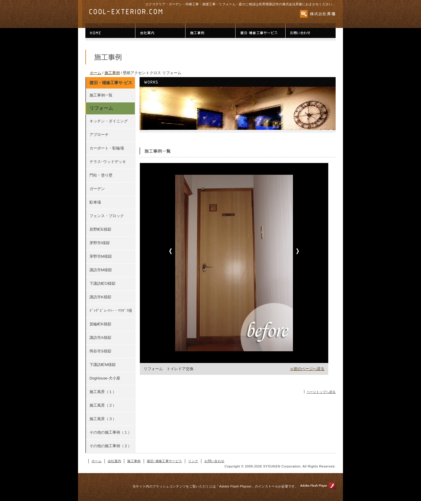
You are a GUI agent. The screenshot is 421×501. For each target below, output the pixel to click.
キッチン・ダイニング (108, 121)
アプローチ (99, 134)
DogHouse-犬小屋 (104, 378)
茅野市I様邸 (99, 243)
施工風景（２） (102, 405)
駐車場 (95, 202)
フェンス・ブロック (106, 216)
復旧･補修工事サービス (261, 33)
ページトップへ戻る (321, 391)
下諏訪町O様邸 (102, 283)
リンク (193, 461)
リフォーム (101, 108)
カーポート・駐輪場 (106, 148)
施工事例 (210, 33)
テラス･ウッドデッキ (107, 161)
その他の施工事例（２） (110, 446)
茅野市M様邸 (100, 256)
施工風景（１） (102, 392)
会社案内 (160, 33)
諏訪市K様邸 (100, 297)
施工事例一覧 (100, 95)
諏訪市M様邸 (100, 270)
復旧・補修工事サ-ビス (110, 82)
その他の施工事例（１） (110, 432)
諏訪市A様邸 (100, 337)
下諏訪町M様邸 (102, 364)
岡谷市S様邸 (100, 351)
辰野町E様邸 (100, 229)
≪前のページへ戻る (307, 369)
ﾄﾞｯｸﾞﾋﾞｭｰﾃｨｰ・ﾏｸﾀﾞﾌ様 (110, 310)
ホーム (110, 33)
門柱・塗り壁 (100, 175)
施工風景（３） (102, 419)
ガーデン (97, 189)
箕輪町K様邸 (100, 324)
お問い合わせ (311, 33)
